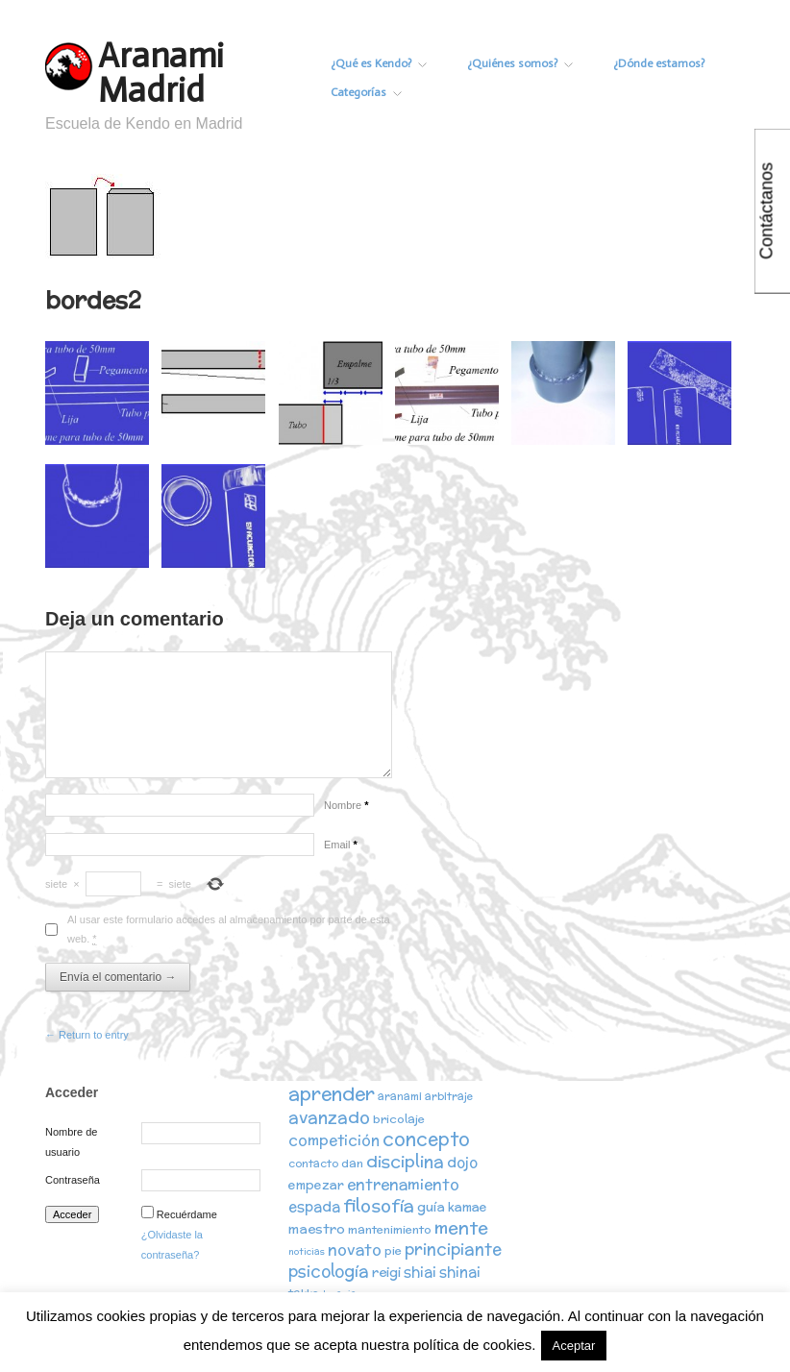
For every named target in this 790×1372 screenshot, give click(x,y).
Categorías (366, 92)
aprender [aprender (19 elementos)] (331, 1093)
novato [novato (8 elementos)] (355, 1249)
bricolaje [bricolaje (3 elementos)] (399, 1119)
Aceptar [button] (574, 1345)
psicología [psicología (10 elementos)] (328, 1271)
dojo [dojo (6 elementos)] (462, 1162)
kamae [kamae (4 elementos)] (467, 1207)
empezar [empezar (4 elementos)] (316, 1185)
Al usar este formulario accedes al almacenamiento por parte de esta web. (228, 929)
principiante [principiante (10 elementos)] (453, 1249)
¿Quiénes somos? (520, 63)
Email (341, 844)
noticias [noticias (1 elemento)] (306, 1251)
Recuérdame (187, 1214)
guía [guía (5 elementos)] (431, 1206)
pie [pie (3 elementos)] (393, 1250)
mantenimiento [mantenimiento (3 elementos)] (390, 1229)
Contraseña (72, 1180)
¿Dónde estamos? (658, 63)
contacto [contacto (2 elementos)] (313, 1163)
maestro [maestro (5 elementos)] (316, 1228)
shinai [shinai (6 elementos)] (460, 1272)
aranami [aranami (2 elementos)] (400, 1096)
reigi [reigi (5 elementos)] (386, 1272)
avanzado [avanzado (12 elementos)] (329, 1117)
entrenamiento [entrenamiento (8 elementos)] (403, 1183)
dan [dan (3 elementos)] (352, 1163)
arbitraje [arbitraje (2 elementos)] (449, 1096)
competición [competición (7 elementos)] (334, 1140)
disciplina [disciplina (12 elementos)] (405, 1161)
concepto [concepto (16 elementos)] (426, 1138)
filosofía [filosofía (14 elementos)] (378, 1205)
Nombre (346, 805)
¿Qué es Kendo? (379, 63)
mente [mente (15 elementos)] (461, 1227)
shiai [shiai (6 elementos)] (420, 1272)
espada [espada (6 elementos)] (314, 1206)
